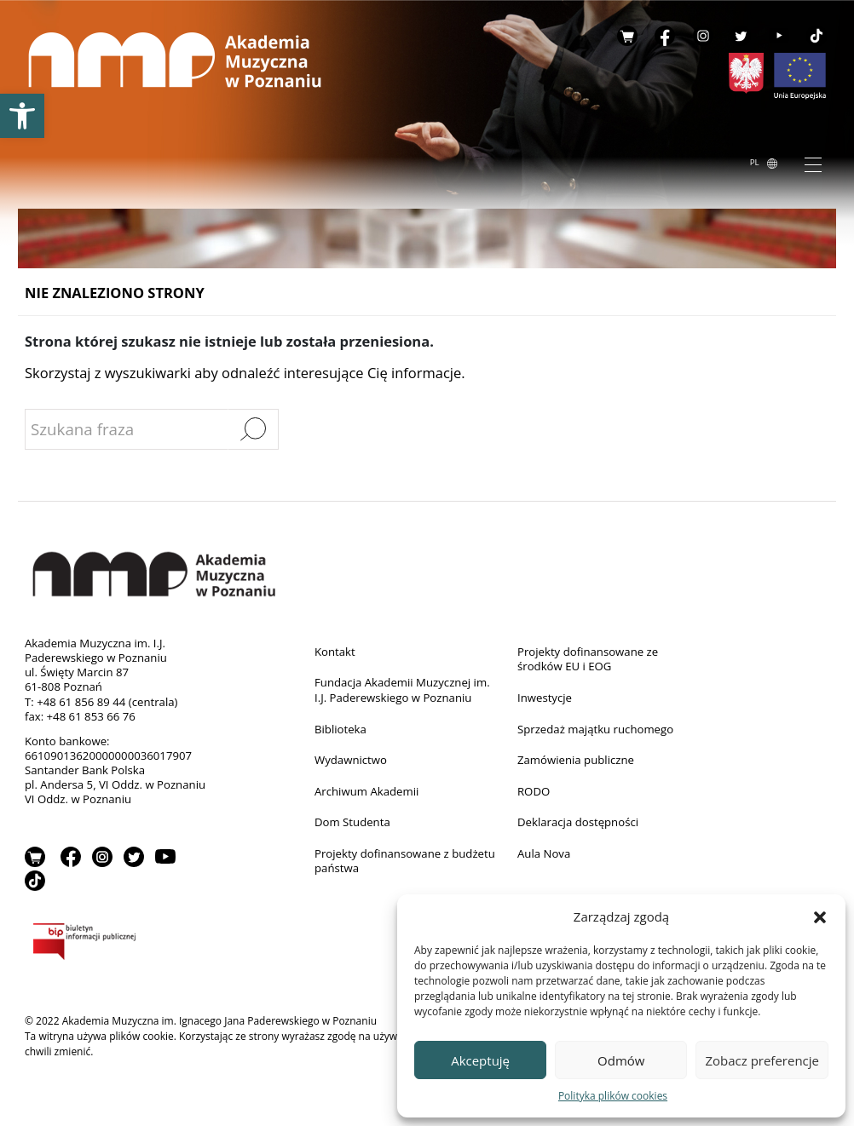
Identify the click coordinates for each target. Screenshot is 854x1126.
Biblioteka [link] (340, 729)
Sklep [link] (627, 36)
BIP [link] (120, 944)
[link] (22, 116)
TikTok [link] (816, 36)
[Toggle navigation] (813, 163)
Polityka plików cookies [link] (612, 1096)
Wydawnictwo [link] (350, 759)
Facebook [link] (665, 36)
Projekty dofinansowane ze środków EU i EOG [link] (587, 659)
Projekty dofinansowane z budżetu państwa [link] (404, 861)
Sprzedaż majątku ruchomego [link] (595, 729)
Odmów (620, 1060)
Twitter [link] (740, 36)
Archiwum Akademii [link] (366, 791)
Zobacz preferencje (762, 1060)
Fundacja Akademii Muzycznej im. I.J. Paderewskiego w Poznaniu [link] (402, 690)
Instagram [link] (703, 36)
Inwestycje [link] (544, 697)
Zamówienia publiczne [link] (575, 759)
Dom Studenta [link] (352, 822)
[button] (819, 916)
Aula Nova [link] (543, 853)
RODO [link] (533, 791)
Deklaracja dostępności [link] (577, 822)
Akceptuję (480, 1060)
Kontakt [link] (334, 651)
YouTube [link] (779, 36)
